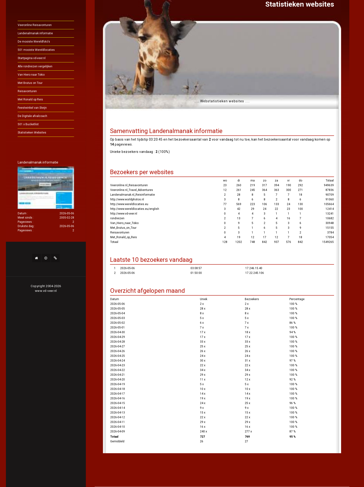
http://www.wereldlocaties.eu (129, 204)
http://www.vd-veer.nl (123, 213)
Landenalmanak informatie (44, 33)
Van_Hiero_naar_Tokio (124, 223)
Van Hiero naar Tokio (39, 74)
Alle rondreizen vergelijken (43, 66)
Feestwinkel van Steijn (40, 107)
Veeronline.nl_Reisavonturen (129, 185)
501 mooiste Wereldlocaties (44, 50)
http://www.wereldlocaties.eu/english (134, 209)
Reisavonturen (36, 91)
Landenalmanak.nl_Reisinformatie (132, 194)
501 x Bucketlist (36, 124)
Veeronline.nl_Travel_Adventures (131, 190)
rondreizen (117, 218)
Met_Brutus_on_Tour (123, 227)
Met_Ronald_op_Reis (123, 237)
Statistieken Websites (40, 132)
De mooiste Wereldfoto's (42, 41)
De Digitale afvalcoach (41, 116)
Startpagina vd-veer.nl (40, 58)
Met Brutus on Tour (38, 83)
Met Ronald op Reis (39, 99)
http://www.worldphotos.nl (127, 199)
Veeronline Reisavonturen (43, 25)
